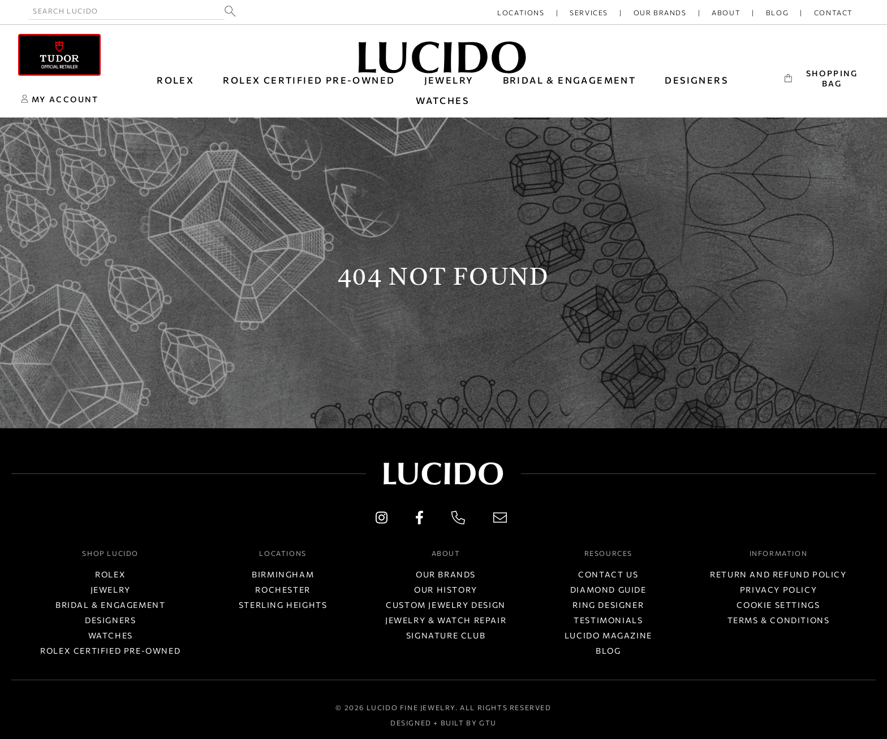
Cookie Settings (778, 605)
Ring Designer (608, 605)
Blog (777, 12)
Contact (833, 12)
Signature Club (445, 635)
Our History (445, 589)
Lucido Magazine (608, 635)
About (726, 12)
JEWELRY (449, 80)
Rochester (282, 589)
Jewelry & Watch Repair (445, 620)
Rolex (110, 574)
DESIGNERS (696, 80)
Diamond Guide (608, 589)
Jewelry (111, 589)
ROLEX (175, 80)
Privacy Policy (778, 589)
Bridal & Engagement (110, 605)
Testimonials (608, 620)
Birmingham (283, 574)
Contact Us (608, 574)
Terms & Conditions (778, 620)
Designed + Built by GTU (443, 723)
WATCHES (442, 100)
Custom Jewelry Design (446, 605)
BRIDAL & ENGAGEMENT (569, 80)
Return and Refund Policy (778, 574)
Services (589, 12)
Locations (520, 12)
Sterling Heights (283, 605)
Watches (110, 635)
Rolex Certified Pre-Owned (309, 80)
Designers (110, 620)
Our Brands (660, 12)
